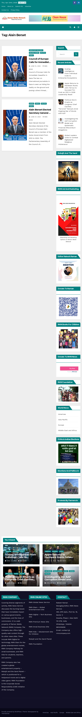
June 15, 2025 (36, 66)
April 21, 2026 (12, 583)
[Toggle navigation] (78, 27)
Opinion (72, 571)
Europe (31, 103)
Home (3, 6)
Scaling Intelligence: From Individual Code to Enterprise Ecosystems (20, 557)
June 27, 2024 (36, 117)
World (31, 55)
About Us (10, 6)
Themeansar (5, 713)
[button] (70, 27)
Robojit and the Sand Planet (40, 639)
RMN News (22, 561)
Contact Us (5, 10)
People (37, 103)
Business (54, 551)
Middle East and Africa (36, 50)
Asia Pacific (63, 420)
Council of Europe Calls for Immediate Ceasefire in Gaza (39, 62)
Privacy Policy (15, 10)
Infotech (15, 551)
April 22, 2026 (12, 561)
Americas (62, 414)
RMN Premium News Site (39, 622)
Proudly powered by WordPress (12, 711)
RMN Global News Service (39, 602)
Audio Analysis (58, 571)
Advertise (28, 6)
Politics (43, 52)
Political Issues (34, 52)
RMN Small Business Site (39, 627)
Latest (22, 551)
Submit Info (19, 6)
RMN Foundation (35, 644)
